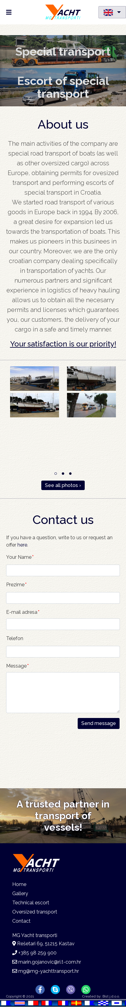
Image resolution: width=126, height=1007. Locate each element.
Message (16, 666)
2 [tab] (63, 473)
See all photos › (63, 485)
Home (19, 884)
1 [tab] (55, 473)
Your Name (18, 557)
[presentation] (31, 751)
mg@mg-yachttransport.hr (48, 971)
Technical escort (30, 903)
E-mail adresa (21, 612)
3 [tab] (70, 473)
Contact (21, 921)
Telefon (14, 638)
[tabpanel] (63, 392)
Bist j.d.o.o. (111, 996)
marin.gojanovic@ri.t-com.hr (49, 962)
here (22, 545)
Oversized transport (34, 912)
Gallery (20, 893)
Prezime (15, 585)
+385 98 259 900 (37, 953)
